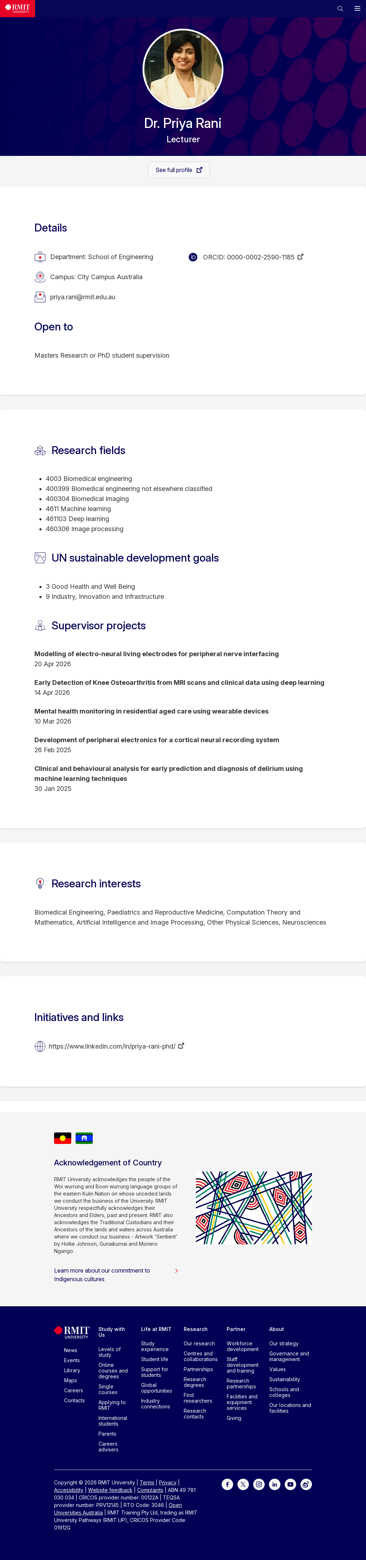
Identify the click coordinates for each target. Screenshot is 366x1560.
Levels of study (109, 1352)
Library (72, 1370)
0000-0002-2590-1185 (261, 257)
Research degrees (195, 1382)
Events (72, 1360)
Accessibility (68, 1490)
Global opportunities (156, 1388)
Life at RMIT (156, 1329)
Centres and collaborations (201, 1356)
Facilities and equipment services (242, 1402)
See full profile (174, 169)
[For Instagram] (259, 1484)
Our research (199, 1343)
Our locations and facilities (290, 1408)
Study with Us (111, 1332)
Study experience (155, 1346)
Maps (70, 1380)
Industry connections (155, 1403)
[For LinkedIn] (274, 1484)
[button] (340, 8)
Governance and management (289, 1356)
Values (277, 1369)
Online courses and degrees (113, 1370)
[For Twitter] (243, 1484)
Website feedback (110, 1490)
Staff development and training (243, 1365)
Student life (154, 1359)
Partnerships (198, 1369)
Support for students (154, 1372)
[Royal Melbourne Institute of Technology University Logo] (17, 8)
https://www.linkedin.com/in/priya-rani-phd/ (112, 1046)
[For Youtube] (290, 1484)
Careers (73, 1390)
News (70, 1350)
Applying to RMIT (112, 1405)
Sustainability (284, 1379)
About (276, 1329)
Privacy (168, 1482)
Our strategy (284, 1343)
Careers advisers (108, 1446)
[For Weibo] (306, 1484)
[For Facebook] (227, 1484)
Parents (107, 1434)
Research (196, 1329)
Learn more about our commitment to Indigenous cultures (116, 1275)
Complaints (150, 1490)
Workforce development (243, 1346)
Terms (147, 1482)
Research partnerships (241, 1383)
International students (112, 1421)
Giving (234, 1418)
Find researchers (198, 1398)
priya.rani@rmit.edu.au (82, 297)
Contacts (74, 1400)
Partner (236, 1329)
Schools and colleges (284, 1392)
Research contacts (195, 1414)
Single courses (107, 1389)
